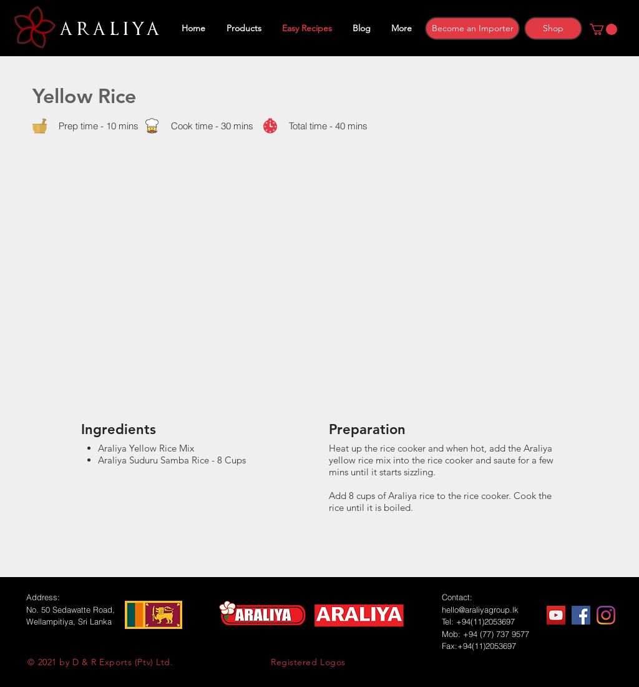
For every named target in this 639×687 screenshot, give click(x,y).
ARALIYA (107, 29)
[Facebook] (581, 615)
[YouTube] (556, 615)
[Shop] (553, 28)
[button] (603, 29)
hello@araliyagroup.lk (480, 610)
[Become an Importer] (472, 28)
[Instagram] (606, 615)
